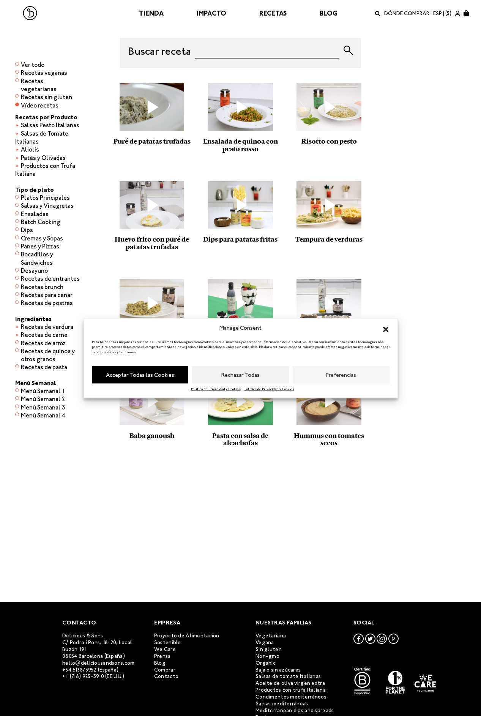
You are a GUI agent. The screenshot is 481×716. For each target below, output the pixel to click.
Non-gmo (267, 656)
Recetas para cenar (47, 295)
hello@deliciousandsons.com (98, 663)
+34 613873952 (79, 670)
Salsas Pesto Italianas (50, 125)
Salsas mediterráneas (281, 703)
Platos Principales (45, 197)
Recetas (273, 13)
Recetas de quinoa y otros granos (48, 355)
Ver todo (32, 64)
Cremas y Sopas (42, 238)
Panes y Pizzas (40, 246)
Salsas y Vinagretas (47, 205)
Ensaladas (35, 214)
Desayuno (34, 270)
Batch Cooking (40, 222)
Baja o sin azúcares (278, 670)
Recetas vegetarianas (39, 85)
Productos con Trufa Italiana (45, 169)
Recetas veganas (44, 72)
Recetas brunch (42, 287)
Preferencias (341, 374)
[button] (386, 328)
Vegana (264, 642)
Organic (265, 663)
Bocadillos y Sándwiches (37, 258)
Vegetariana (270, 635)
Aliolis (30, 149)
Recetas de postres (47, 303)
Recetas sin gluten (46, 97)
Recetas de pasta (44, 367)
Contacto (166, 676)
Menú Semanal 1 (43, 391)
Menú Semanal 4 (43, 415)
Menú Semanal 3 (43, 407)
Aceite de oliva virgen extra (290, 683)
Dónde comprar (406, 13)
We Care (165, 649)
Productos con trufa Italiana (290, 690)
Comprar (164, 670)
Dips (27, 230)
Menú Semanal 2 (43, 399)
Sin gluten (268, 649)
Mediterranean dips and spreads (294, 710)
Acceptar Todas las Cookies (140, 374)
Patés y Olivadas (43, 157)
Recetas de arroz (43, 343)
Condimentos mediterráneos (290, 697)
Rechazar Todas (240, 374)
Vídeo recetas (39, 105)
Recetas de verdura (47, 326)
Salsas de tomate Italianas (288, 676)
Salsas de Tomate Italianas (41, 137)
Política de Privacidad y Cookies (216, 389)
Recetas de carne (44, 334)
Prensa (162, 656)
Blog (328, 13)
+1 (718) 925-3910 (83, 676)
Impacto (211, 13)
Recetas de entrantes (50, 278)
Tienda (151, 13)
